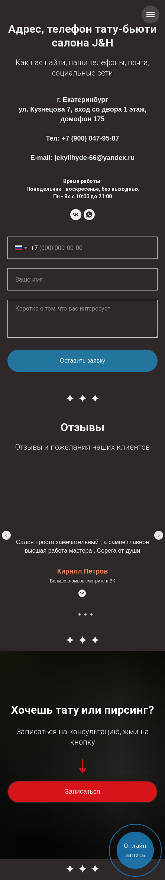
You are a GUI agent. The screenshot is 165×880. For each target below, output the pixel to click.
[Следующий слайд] (158, 535)
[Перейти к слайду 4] (91, 614)
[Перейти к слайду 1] (73, 614)
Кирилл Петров (82, 571)
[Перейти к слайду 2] (79, 614)
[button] (82, 792)
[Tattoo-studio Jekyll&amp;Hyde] (75, 214)
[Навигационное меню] (150, 14)
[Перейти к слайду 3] (85, 614)
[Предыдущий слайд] (6, 535)
